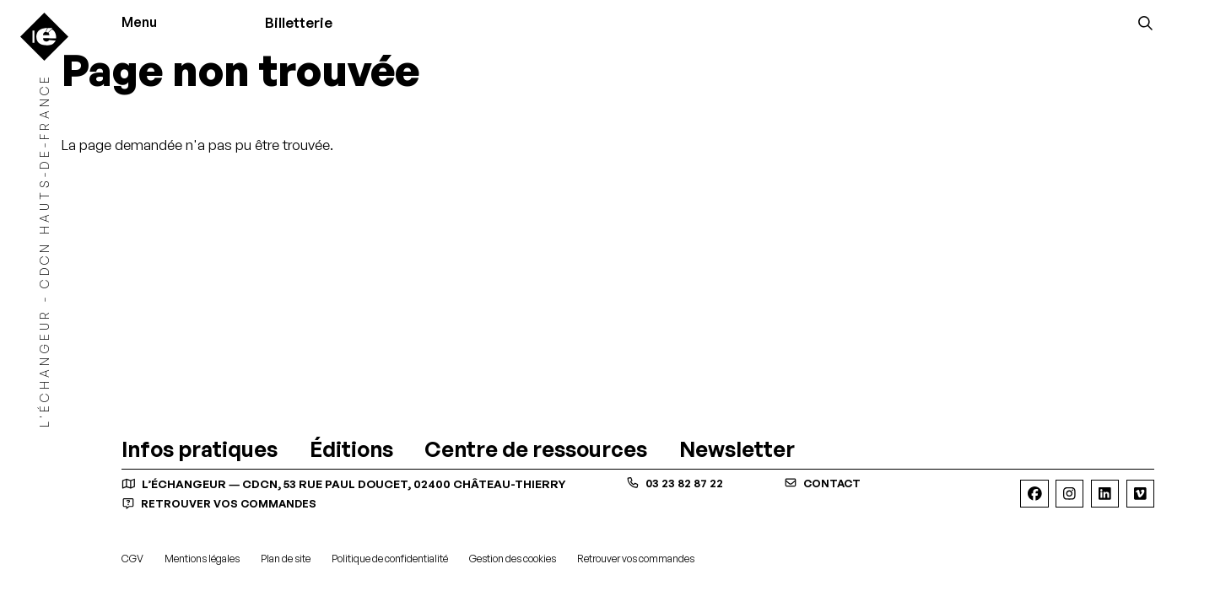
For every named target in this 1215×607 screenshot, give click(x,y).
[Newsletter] (737, 450)
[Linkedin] (1105, 494)
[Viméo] (1140, 494)
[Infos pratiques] (200, 450)
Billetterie (304, 22)
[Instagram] (1069, 494)
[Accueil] (44, 36)
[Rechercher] (1145, 22)
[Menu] (147, 23)
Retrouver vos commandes (223, 504)
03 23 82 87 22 (675, 483)
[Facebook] (1034, 494)
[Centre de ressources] (535, 450)
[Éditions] (351, 450)
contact (826, 483)
